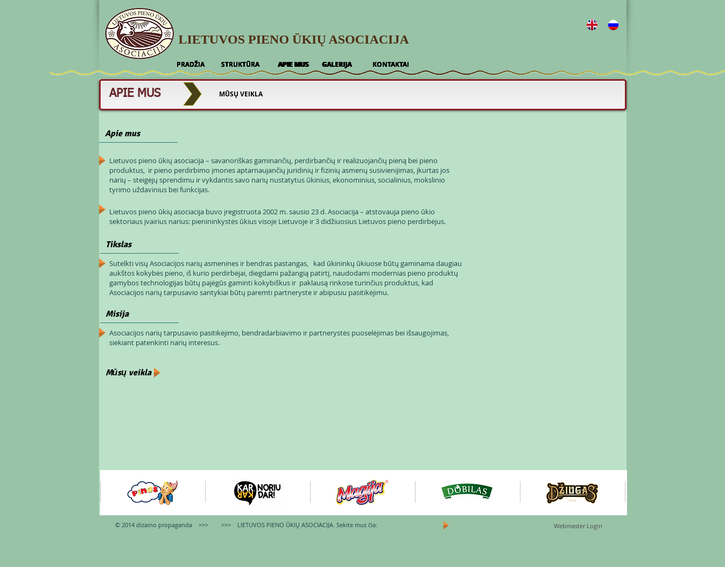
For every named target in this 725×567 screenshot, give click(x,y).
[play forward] (613, 492)
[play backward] (113, 492)
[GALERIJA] (337, 65)
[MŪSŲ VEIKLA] (241, 94)
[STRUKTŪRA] (240, 65)
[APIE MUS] (293, 65)
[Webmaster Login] (578, 526)
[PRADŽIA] (190, 65)
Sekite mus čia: (356, 525)
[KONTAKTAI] (391, 65)
